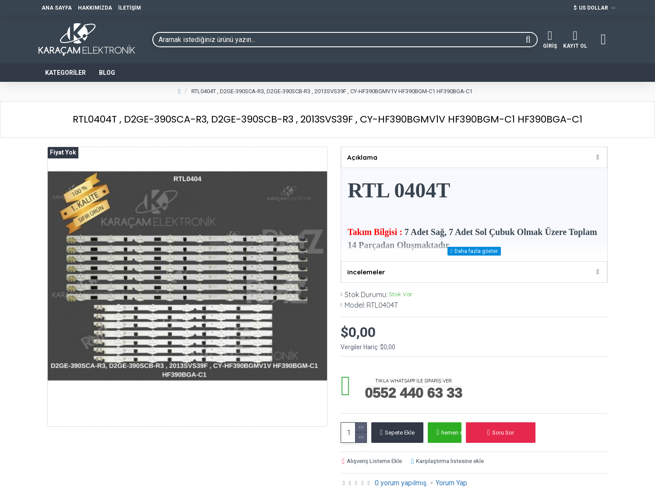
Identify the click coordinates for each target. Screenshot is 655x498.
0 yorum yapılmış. (401, 477)
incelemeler (366, 266)
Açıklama (362, 157)
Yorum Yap (451, 477)
